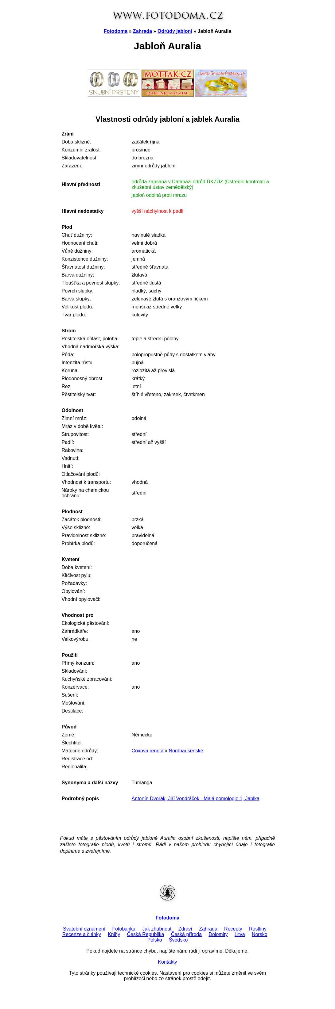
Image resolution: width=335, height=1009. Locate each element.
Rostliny (258, 928)
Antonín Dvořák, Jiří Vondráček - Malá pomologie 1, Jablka (195, 798)
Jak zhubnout (156, 928)
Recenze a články (81, 934)
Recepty (233, 928)
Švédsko (178, 939)
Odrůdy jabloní (175, 31)
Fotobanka (123, 928)
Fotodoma (115, 31)
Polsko (154, 939)
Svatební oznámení (84, 928)
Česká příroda (186, 934)
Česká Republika (145, 934)
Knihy (114, 934)
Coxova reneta (148, 750)
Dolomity (218, 934)
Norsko (259, 934)
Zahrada (142, 31)
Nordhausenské (186, 750)
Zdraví (185, 928)
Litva (240, 934)
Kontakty (167, 962)
